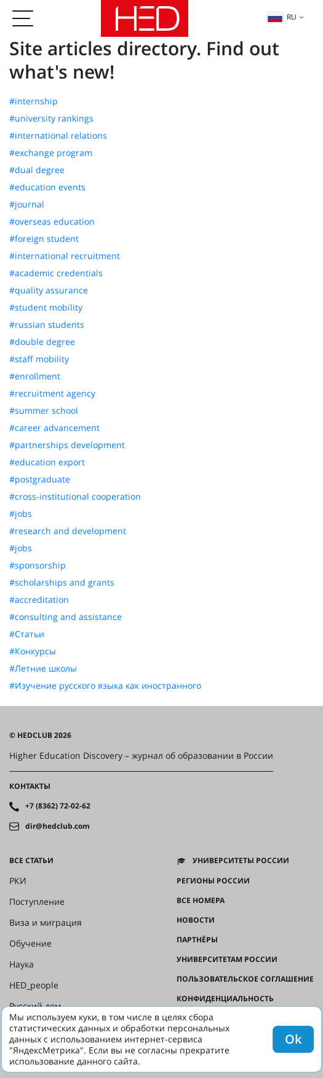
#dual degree (37, 170)
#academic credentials (56, 273)
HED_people (33, 985)
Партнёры (197, 940)
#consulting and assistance (65, 616)
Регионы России (213, 881)
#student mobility (45, 307)
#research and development (67, 531)
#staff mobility (39, 359)
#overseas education (52, 221)
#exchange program (50, 152)
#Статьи (26, 634)
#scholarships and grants (61, 582)
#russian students (46, 324)
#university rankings (51, 118)
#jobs (20, 513)
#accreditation (39, 599)
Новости (196, 920)
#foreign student (44, 238)
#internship (33, 101)
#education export (47, 462)
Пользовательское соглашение (245, 979)
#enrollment (34, 376)
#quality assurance (48, 290)
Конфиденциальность (225, 999)
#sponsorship (37, 565)
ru (282, 17)
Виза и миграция (45, 922)
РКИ (17, 880)
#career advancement (54, 427)
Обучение (30, 943)
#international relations (58, 135)
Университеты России (241, 861)
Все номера (201, 900)
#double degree (42, 341)
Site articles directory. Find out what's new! (144, 60)
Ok (293, 1039)
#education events (47, 187)
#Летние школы (43, 668)
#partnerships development (67, 445)
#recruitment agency (52, 393)
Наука (21, 964)
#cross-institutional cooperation (75, 496)
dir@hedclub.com (57, 826)
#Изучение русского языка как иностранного (105, 685)
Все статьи (31, 861)
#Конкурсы (32, 651)
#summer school (43, 410)
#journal (26, 204)
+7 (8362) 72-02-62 (57, 806)
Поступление (37, 901)
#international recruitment (64, 256)
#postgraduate (39, 479)
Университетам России (227, 959)
